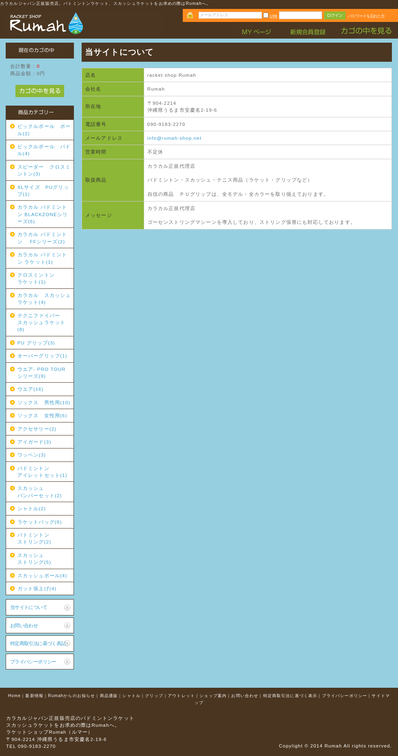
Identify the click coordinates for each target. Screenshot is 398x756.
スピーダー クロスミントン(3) (44, 170)
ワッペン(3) (31, 454)
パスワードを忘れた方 (366, 16)
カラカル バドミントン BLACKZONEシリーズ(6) (42, 214)
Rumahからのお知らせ (71, 695)
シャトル (131, 695)
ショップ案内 (213, 695)
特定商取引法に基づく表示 (290, 695)
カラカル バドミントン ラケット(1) (42, 258)
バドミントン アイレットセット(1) (44, 472)
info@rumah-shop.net (174, 138)
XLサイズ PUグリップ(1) (43, 190)
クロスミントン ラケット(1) (44, 278)
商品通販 (109, 695)
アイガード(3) (34, 441)
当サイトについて (28, 607)
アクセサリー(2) (37, 428)
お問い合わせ (24, 625)
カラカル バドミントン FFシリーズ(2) (42, 238)
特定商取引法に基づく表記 (38, 643)
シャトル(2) (31, 508)
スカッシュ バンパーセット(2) (44, 491)
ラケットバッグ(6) (39, 521)
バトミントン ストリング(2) (44, 538)
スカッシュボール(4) (42, 575)
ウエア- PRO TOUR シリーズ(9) (44, 372)
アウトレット (181, 695)
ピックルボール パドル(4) (44, 150)
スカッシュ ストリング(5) (44, 558)
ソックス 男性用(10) (44, 402)
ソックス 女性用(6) (42, 415)
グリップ (154, 695)
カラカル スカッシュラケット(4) (44, 298)
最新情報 (34, 695)
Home (14, 695)
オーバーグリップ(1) (42, 355)
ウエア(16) (30, 389)
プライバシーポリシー (33, 661)
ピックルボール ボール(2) (44, 129)
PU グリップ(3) (36, 342)
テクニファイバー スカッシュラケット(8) (44, 322)
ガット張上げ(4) (37, 588)
